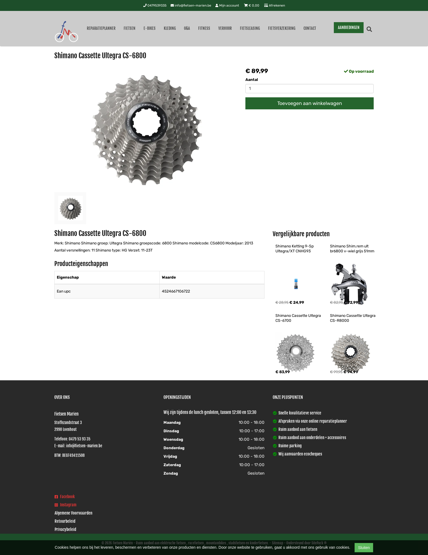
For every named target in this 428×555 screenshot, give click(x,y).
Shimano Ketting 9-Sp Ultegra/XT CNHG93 (294, 248)
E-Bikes (150, 28)
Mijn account (227, 5)
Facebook (65, 496)
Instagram (65, 504)
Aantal (251, 79)
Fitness (204, 28)
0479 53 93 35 (79, 439)
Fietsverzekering (281, 28)
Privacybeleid (65, 529)
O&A (187, 28)
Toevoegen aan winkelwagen (309, 103)
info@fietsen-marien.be (191, 5)
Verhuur (225, 28)
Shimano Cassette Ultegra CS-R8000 (353, 318)
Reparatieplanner (101, 28)
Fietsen (129, 28)
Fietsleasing (250, 28)
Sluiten (364, 547)
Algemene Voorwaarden (73, 513)
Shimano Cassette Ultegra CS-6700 (298, 318)
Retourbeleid (65, 521)
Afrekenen (274, 5)
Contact (310, 28)
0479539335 (155, 5)
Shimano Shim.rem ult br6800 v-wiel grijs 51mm (352, 248)
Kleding (170, 28)
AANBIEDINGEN (348, 27)
